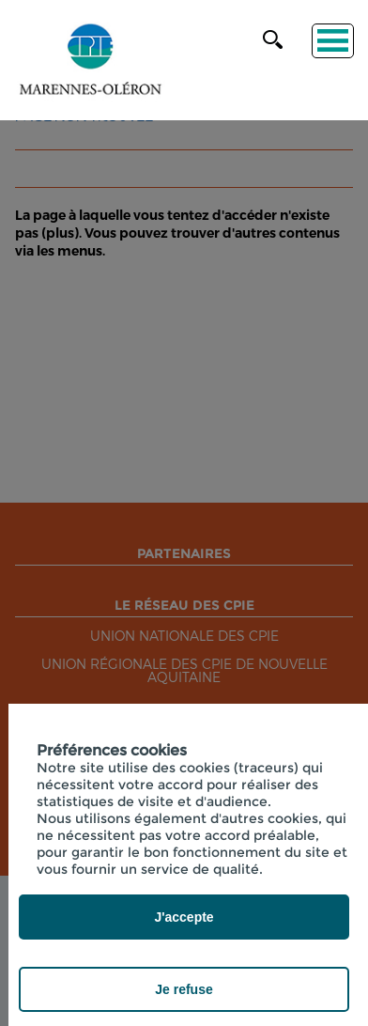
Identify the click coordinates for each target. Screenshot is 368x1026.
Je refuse (183, 989)
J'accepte (183, 917)
